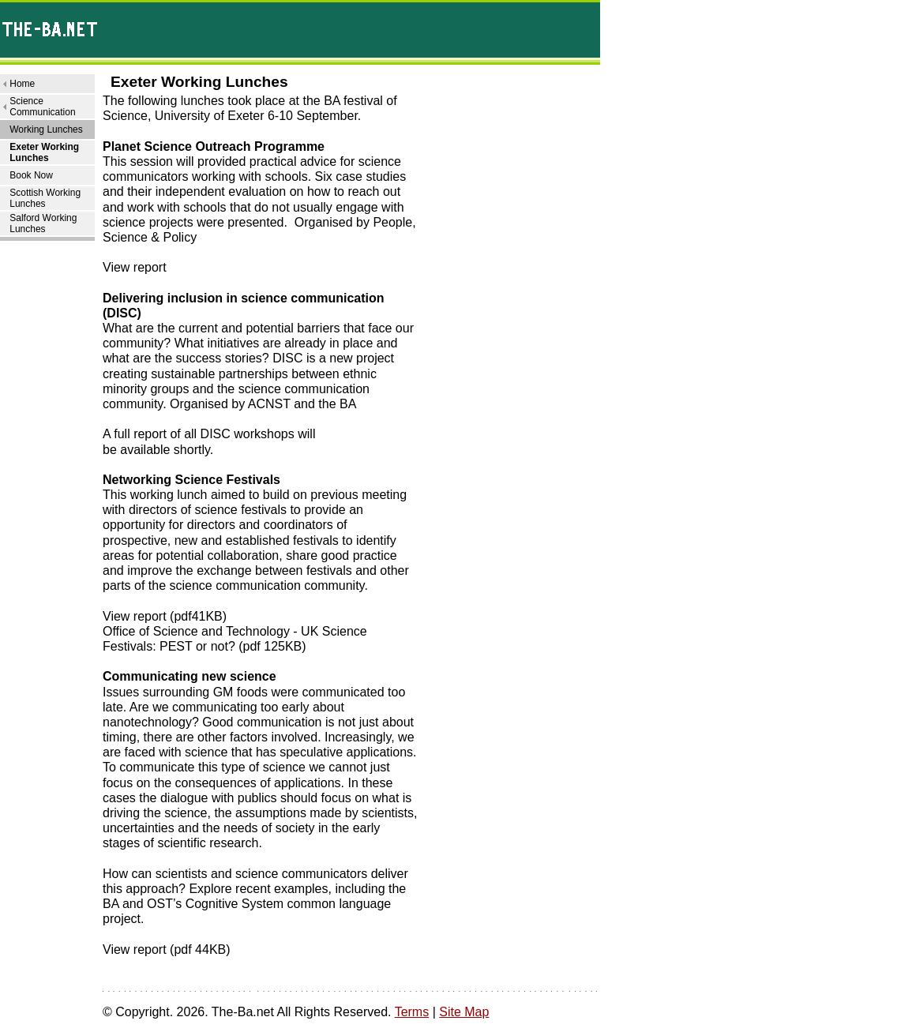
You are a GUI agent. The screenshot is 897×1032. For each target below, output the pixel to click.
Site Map (464, 1012)
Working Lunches (46, 129)
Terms (412, 1012)
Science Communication (42, 107)
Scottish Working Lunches (45, 198)
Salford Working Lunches (43, 223)
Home (22, 83)
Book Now (31, 175)
